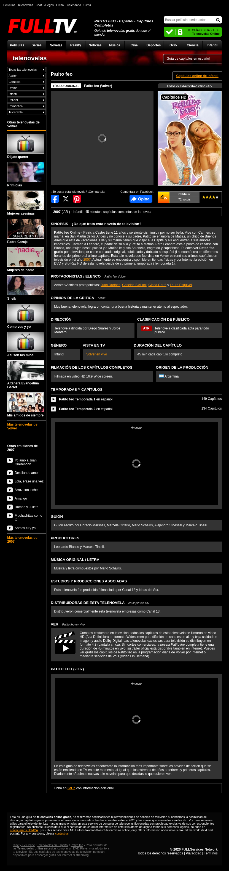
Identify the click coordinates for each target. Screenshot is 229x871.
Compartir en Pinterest (77, 199)
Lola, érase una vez (29, 481)
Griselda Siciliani (134, 285)
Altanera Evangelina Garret (25, 374)
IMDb (72, 788)
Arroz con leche (26, 490)
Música (114, 45)
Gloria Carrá (157, 285)
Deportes (153, 45)
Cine (134, 45)
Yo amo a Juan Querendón (26, 462)
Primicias (25, 174)
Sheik (25, 287)
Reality (75, 45)
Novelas (56, 45)
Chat (39, 5)
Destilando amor (27, 473)
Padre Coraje (25, 231)
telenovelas (30, 58)
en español (85, 399)
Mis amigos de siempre (25, 404)
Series (37, 45)
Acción (13, 75)
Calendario (74, 5)
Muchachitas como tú (28, 517)
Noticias (95, 45)
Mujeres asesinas (25, 203)
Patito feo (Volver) (98, 86)
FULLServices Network (200, 849)
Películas (17, 45)
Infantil (212, 45)
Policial (13, 100)
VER (68, 624)
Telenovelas (25, 5)
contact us (62, 833)
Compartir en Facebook (55, 199)
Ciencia (193, 45)
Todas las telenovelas (23, 69)
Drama (13, 87)
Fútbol (60, 5)
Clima (87, 5)
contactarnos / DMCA (24, 830)
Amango (21, 498)
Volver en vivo (96, 354)
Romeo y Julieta (26, 507)
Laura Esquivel (181, 285)
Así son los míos (25, 344)
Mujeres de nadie (25, 259)
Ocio (173, 45)
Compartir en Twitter (66, 199)
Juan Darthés (110, 285)
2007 (87, 260)
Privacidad (193, 853)
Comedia (14, 81)
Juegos (49, 5)
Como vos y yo (25, 316)
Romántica (16, 106)
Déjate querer (25, 146)
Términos (211, 853)
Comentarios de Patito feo (141, 199)
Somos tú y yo (25, 528)
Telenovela (16, 112)
